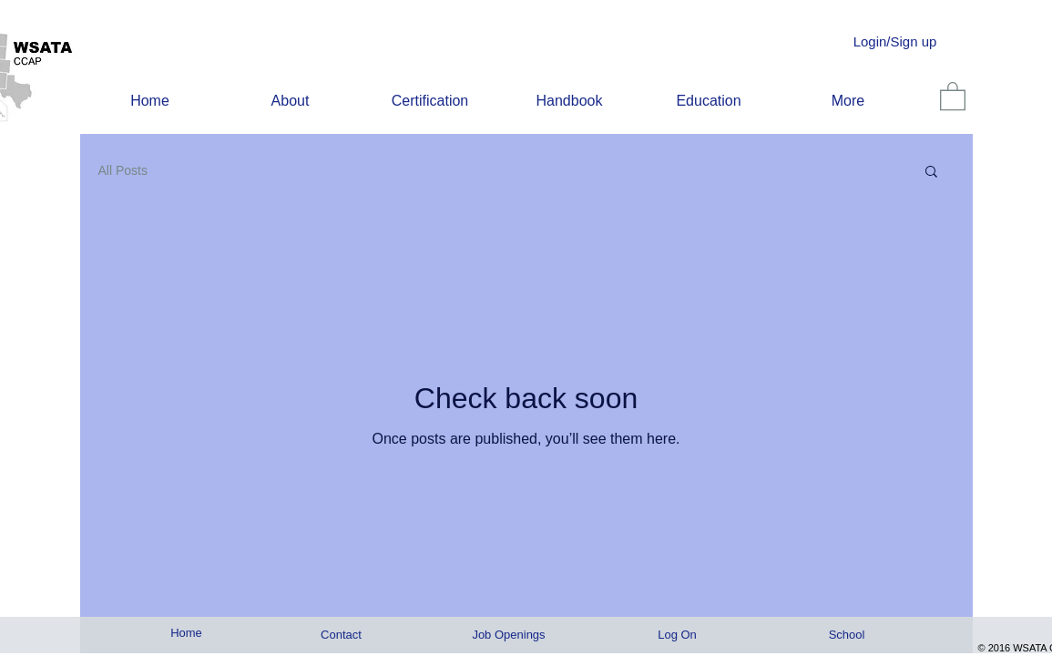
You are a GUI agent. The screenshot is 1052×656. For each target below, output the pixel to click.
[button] (931, 172)
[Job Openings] (509, 635)
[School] (847, 635)
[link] (952, 95)
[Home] (187, 633)
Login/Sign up (895, 41)
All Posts (123, 170)
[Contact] (341, 635)
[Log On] (678, 635)
